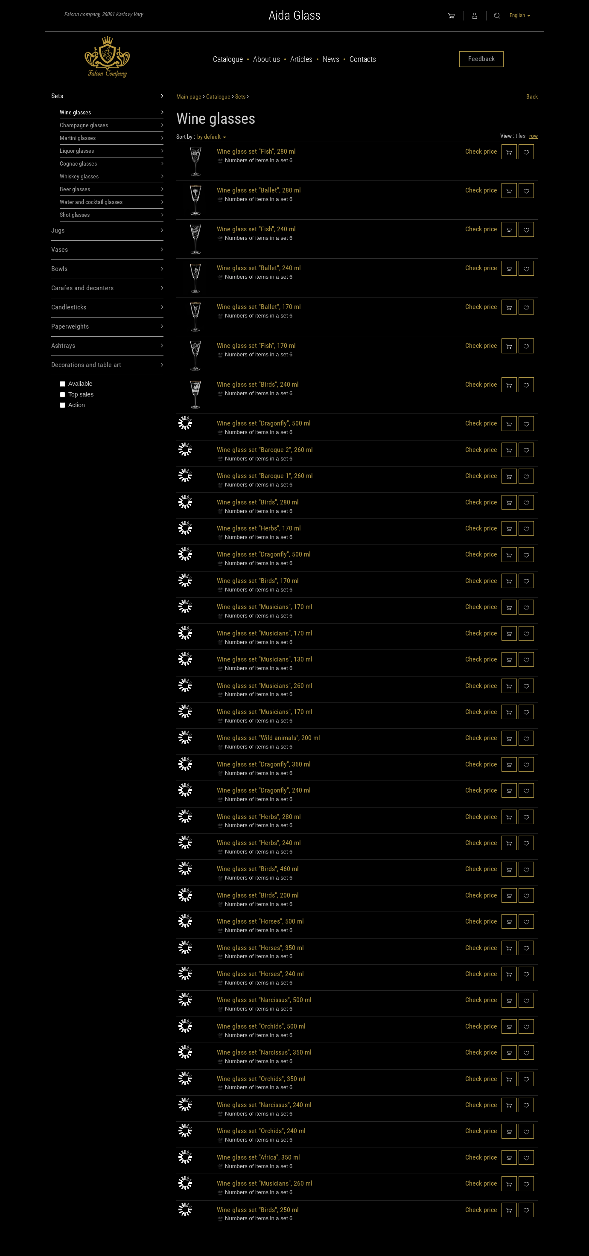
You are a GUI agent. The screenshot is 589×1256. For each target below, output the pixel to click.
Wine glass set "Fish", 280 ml (256, 151)
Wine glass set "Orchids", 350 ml (261, 1079)
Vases (107, 250)
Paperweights (107, 327)
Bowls (107, 269)
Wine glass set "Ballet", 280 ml (259, 190)
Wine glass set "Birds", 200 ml (258, 895)
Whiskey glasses (111, 176)
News (331, 59)
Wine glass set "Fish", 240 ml (256, 229)
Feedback (481, 59)
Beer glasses (111, 189)
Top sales (76, 394)
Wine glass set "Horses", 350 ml (260, 948)
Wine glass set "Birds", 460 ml (258, 869)
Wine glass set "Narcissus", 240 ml (264, 1105)
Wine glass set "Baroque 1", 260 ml (265, 476)
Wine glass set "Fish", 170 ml (256, 345)
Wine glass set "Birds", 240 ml (258, 384)
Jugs (107, 231)
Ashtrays (107, 346)
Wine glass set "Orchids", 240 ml (261, 1131)
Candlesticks (107, 307)
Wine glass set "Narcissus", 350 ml (264, 1052)
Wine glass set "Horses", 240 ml (260, 974)
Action (72, 405)
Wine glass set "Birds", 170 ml (258, 581)
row (533, 135)
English (520, 15)
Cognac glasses (111, 163)
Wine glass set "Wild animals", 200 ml (268, 738)
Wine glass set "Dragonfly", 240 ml (264, 790)
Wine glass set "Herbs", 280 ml (259, 817)
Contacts (363, 59)
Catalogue (228, 59)
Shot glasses (111, 214)
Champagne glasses (111, 125)
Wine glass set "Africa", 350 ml (258, 1157)
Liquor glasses (111, 150)
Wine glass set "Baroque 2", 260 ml (265, 450)
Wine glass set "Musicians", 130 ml (264, 659)
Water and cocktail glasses (111, 202)
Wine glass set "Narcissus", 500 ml (264, 1000)
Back (532, 96)
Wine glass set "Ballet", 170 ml (259, 307)
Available (76, 383)
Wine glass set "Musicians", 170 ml (264, 607)
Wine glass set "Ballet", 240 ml (259, 268)
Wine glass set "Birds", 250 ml (258, 1210)
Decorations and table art (107, 365)
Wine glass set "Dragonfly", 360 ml (264, 764)
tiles (520, 135)
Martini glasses (111, 138)
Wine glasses (111, 112)
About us (266, 59)
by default (211, 136)
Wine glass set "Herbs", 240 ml (259, 843)
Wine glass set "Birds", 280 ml (258, 502)
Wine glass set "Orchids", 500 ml (261, 1026)
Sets (107, 96)
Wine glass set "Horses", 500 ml (260, 921)
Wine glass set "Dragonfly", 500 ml (264, 423)
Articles (301, 59)
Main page (188, 96)
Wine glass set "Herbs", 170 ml (259, 528)
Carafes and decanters (107, 288)
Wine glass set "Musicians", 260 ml (264, 686)
